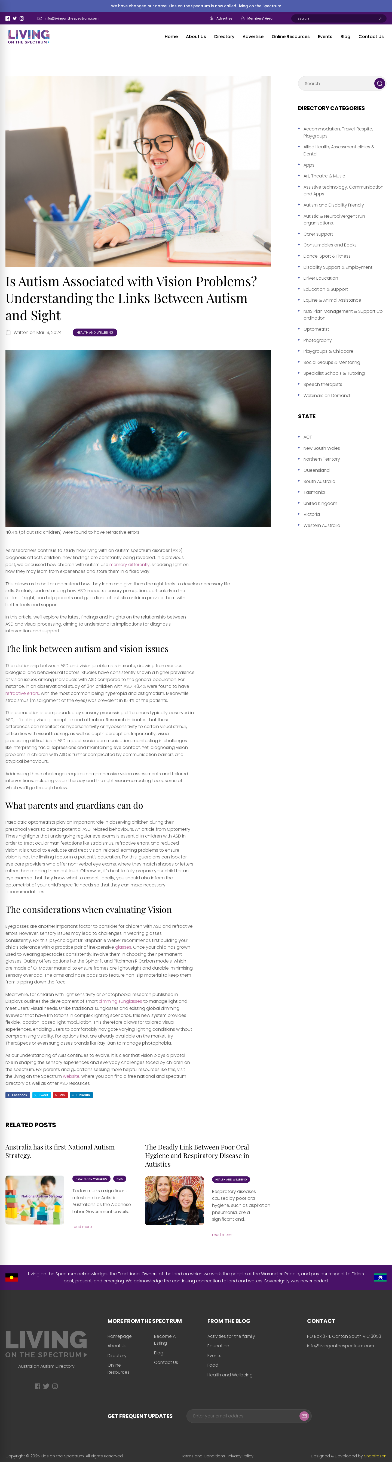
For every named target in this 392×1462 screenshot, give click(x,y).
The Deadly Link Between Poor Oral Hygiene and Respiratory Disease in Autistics (197, 1155)
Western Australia (322, 525)
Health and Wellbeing (95, 332)
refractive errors (22, 693)
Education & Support (326, 289)
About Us (196, 36)
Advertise (224, 18)
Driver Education (321, 278)
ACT (308, 437)
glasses (123, 947)
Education (218, 1346)
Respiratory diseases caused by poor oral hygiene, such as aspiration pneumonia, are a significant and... (241, 1205)
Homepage (120, 1336)
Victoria (312, 514)
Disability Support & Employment (338, 267)
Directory (224, 36)
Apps (309, 165)
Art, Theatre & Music (324, 176)
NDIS (120, 1178)
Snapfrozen (375, 1456)
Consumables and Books (330, 245)
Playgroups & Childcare (328, 351)
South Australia (319, 481)
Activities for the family (231, 1336)
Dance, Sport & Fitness (327, 256)
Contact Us (371, 36)
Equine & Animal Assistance (332, 300)
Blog (345, 36)
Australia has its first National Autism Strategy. (60, 1151)
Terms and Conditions (203, 1456)
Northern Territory (322, 459)
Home (171, 36)
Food (212, 1365)
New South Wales (322, 448)
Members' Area (259, 18)
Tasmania (314, 492)
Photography (318, 340)
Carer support (318, 234)
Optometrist (316, 329)
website (71, 1076)
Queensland (317, 470)
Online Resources (291, 36)
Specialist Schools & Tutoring (334, 373)
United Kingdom (320, 503)
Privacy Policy (240, 1456)
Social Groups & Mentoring (332, 362)
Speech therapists (323, 384)
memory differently (129, 564)
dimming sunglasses (120, 1001)
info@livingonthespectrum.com (72, 18)
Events (325, 36)
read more (82, 1226)
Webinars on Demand (327, 395)
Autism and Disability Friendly (334, 205)
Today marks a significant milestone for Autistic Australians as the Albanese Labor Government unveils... (101, 1201)
